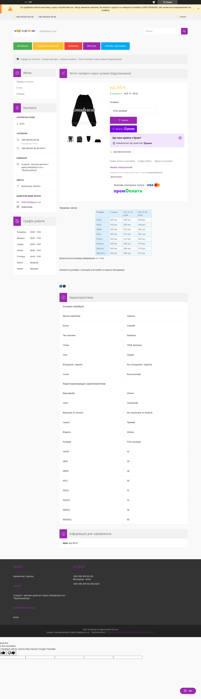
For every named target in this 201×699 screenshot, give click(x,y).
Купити (125, 120)
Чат (188, 690)
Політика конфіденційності (143, 632)
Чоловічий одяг (50, 59)
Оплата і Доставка (115, 46)
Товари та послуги (48, 46)
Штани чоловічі (68, 59)
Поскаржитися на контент (118, 632)
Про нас (91, 46)
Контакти (22, 46)
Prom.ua (114, 629)
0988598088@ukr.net (31, 202)
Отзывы (20, 94)
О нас (19, 88)
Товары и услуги (24, 81)
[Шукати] (184, 31)
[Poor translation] (11, 653)
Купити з (124, 129)
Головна (73, 46)
